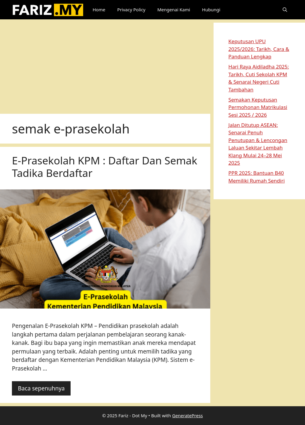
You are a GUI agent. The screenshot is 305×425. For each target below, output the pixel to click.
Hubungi (211, 10)
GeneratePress (187, 415)
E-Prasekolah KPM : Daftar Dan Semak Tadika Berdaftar (104, 166)
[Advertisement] (105, 64)
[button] (285, 9)
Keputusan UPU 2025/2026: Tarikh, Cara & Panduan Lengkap (258, 49)
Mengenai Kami (173, 10)
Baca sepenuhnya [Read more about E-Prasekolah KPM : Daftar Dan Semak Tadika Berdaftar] (41, 388)
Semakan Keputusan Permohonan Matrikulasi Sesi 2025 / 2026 (257, 107)
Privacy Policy (131, 10)
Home (99, 10)
